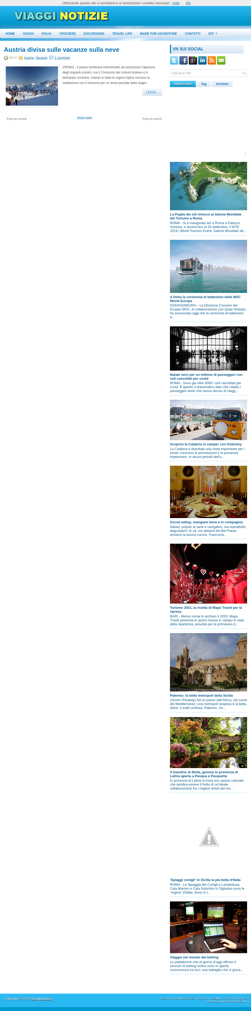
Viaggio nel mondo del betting (194, 957)
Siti (214, 32)
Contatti (192, 34)
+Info (176, 3)
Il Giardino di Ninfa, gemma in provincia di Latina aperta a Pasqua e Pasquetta (204, 774)
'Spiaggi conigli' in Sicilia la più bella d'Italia (205, 880)
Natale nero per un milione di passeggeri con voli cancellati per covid (206, 376)
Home (10, 34)
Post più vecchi (152, 118)
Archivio (222, 84)
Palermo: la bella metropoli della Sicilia (201, 695)
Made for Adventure (158, 34)
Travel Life (122, 34)
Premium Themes (235, 998)
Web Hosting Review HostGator (227, 1001)
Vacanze (42, 58)
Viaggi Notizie (41, 999)
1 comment (62, 58)
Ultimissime (183, 84)
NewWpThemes (184, 998)
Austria (29, 58)
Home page (84, 117)
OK (188, 3)
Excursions (94, 34)
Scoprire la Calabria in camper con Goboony (206, 444)
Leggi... (152, 92)
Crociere (67, 34)
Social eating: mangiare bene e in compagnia (206, 522)
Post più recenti (17, 118)
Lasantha (216, 998)
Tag (203, 84)
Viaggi (28, 34)
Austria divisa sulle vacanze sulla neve (61, 50)
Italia (47, 34)
